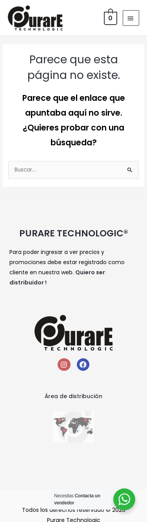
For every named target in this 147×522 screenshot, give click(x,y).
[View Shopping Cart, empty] (109, 18)
